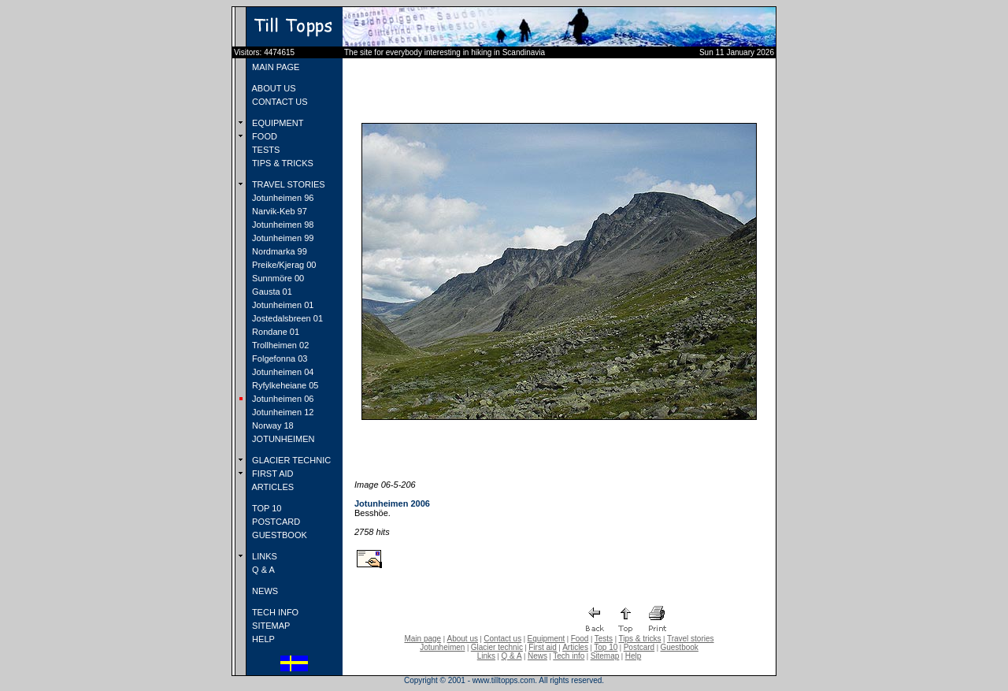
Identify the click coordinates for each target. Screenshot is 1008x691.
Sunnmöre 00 (277, 278)
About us (462, 638)
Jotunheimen (442, 647)
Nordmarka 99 (278, 251)
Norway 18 (272, 425)
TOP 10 (265, 508)
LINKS (263, 556)
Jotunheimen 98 (281, 224)
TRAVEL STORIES (287, 184)
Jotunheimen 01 (281, 305)
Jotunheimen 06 (281, 398)
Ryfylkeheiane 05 (284, 385)
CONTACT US (279, 101)
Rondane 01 (274, 331)
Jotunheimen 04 (281, 372)
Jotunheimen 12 (281, 412)
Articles (575, 647)
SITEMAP (270, 625)
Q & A (262, 569)
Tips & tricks (639, 638)
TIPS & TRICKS (281, 163)
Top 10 (605, 647)
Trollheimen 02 (279, 345)
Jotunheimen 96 (281, 197)
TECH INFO (274, 612)
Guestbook (679, 647)
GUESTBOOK (278, 535)
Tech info (568, 656)
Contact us (502, 638)
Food (580, 638)
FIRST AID (271, 473)
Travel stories (690, 638)
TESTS (265, 149)
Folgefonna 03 (278, 358)
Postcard (639, 647)
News (537, 656)
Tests (604, 638)
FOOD (263, 136)
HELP (262, 639)
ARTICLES (272, 487)
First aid (542, 647)
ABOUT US (272, 88)
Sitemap (605, 656)
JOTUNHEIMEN (282, 439)
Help (633, 656)
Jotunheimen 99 (281, 238)
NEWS (264, 591)
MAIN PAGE (274, 67)
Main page (422, 638)
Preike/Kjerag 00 (283, 264)
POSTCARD (275, 521)
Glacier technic (497, 647)
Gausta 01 (271, 291)
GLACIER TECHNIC (290, 460)
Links (486, 656)
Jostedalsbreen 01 (286, 318)
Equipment (546, 638)
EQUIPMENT (276, 123)
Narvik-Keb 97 (278, 211)
